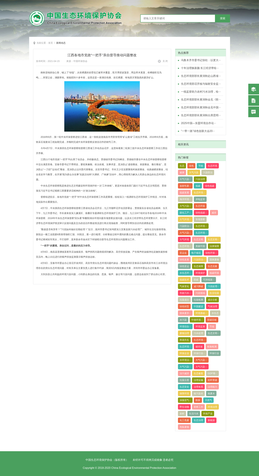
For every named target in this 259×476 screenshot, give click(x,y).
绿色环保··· (211, 252)
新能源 (211, 420)
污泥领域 (200, 293)
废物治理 (184, 333)
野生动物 (184, 407)
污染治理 (200, 179)
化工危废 (184, 420)
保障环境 (184, 393)
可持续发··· (208, 279)
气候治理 (212, 306)
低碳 (198, 186)
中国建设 (198, 306)
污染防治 (207, 172)
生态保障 (198, 266)
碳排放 (199, 346)
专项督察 (200, 219)
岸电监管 (200, 199)
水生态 (215, 313)
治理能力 (212, 386)
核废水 (211, 393)
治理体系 (198, 386)
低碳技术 (184, 279)
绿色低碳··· (201, 212)
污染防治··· (185, 226)
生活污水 (193, 413)
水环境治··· (185, 360)
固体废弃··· (185, 313)
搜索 (222, 18)
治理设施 (198, 380)
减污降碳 (198, 286)
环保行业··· (199, 353)
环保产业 (207, 413)
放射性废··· (185, 186)
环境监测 (200, 326)
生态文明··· (213, 239)
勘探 (198, 400)
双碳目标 (212, 319)
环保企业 (184, 353)
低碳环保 (214, 273)
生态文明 (198, 239)
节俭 (212, 326)
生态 (182, 165)
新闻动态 (61, 43)
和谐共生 (184, 340)
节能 (200, 165)
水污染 (183, 319)
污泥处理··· (213, 286)
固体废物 (214, 259)
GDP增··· (212, 373)
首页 (50, 43)
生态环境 (212, 165)
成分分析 (212, 299)
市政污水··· (185, 293)
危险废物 (184, 427)
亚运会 (183, 252)
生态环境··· (199, 192)
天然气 (208, 400)
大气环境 (184, 239)
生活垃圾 (214, 293)
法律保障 (214, 246)
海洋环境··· (185, 199)
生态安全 (184, 386)
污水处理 (198, 333)
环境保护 (200, 273)
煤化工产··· (185, 212)
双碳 (196, 279)
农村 (182, 413)
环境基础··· (201, 313)
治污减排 (184, 373)
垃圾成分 (184, 299)
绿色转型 (184, 306)
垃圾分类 (184, 380)
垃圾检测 (198, 299)
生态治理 (198, 420)
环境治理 (212, 407)
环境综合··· (185, 326)
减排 (214, 212)
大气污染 (193, 172)
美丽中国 (200, 246)
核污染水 (198, 393)
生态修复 (198, 373)
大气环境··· (185, 219)
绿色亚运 (184, 266)
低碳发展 (184, 192)
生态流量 (212, 266)
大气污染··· (185, 179)
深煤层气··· (185, 400)
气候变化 (184, 286)
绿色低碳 (209, 186)
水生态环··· (185, 273)
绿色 (191, 165)
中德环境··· (197, 319)
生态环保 (200, 206)
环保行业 (214, 353)
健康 (182, 172)
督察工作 (198, 407)
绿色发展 (184, 259)
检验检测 (212, 346)
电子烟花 (196, 252)
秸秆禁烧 (212, 380)
